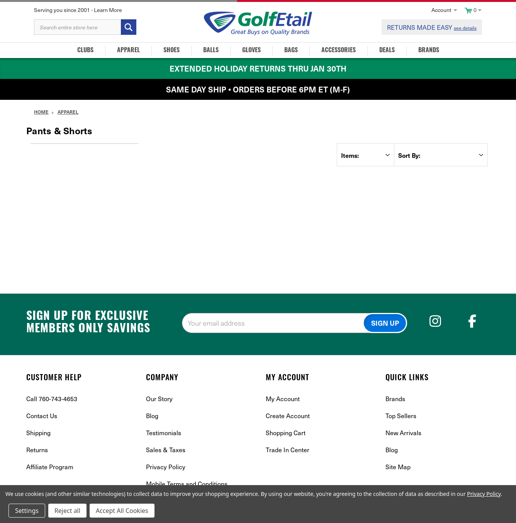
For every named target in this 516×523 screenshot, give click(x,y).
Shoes (171, 51)
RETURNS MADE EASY (432, 27)
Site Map (398, 466)
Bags (291, 51)
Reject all (67, 510)
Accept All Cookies (122, 510)
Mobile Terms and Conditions (186, 483)
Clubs (85, 51)
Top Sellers (400, 415)
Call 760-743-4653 (51, 398)
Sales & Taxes (165, 449)
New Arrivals (403, 432)
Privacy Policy (165, 466)
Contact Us (41, 415)
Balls (211, 51)
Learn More (108, 10)
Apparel (128, 51)
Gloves (251, 51)
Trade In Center (287, 449)
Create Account (288, 415)
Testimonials (163, 432)
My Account (283, 398)
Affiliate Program (49, 466)
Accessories (338, 51)
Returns (37, 449)
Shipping (38, 432)
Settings (27, 510)
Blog (152, 415)
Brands (428, 51)
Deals (387, 51)
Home (41, 112)
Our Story (159, 398)
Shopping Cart (286, 432)
